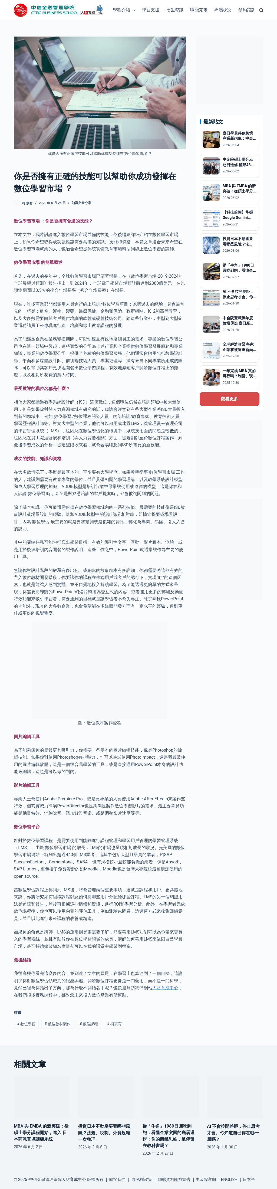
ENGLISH (229, 1179)
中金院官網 (206, 1179)
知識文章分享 (81, 203)
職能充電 (198, 9)
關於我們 (117, 1179)
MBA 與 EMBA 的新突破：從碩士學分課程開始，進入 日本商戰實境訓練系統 (41, 1133)
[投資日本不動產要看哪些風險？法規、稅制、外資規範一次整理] (106, 1097)
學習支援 (150, 9)
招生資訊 (174, 9)
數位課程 (89, 1024)
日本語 (249, 1179)
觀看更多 (229, 398)
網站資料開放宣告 (174, 1179)
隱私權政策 (142, 1179)
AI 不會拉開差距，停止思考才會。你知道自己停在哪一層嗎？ (233, 1133)
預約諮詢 (247, 9)
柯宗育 (114, 1024)
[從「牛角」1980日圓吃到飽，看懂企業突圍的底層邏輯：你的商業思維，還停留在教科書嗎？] (171, 1097)
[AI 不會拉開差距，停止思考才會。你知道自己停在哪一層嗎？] (235, 1097)
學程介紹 (125, 10)
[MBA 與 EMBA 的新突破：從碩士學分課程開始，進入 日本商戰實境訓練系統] (42, 1097)
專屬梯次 (223, 9)
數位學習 (26, 1024)
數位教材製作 (58, 1024)
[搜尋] (261, 10)
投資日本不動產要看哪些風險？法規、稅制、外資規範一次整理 (104, 1133)
